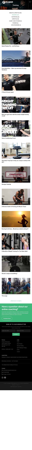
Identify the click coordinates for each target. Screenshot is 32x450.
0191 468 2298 (5, 372)
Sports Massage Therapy (22, 347)
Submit (16, 334)
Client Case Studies (14, 21)
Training (14, 15)
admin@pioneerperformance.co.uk (9, 370)
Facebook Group (7, 318)
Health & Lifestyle (14, 13)
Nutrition (14, 17)
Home (18, 342)
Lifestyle (14, 19)
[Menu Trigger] (30, 2)
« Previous (13, 301)
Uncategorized (15, 25)
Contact (18, 351)
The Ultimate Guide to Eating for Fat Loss (10, 364)
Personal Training (20, 345)
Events (18, 349)
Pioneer (15, 23)
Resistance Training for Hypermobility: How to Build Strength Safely (14, 357)
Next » (20, 301)
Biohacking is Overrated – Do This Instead (10, 361)
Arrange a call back (6, 374)
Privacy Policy (16, 384)
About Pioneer (19, 343)
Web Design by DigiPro (16, 386)
